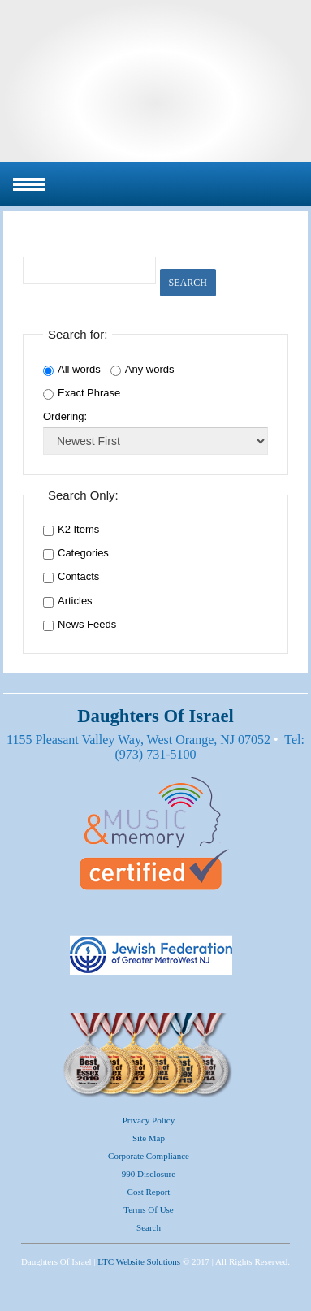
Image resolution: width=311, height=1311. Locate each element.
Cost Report (149, 1191)
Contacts (78, 576)
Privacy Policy (149, 1120)
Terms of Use (148, 1209)
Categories (83, 553)
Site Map (148, 1138)
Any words (142, 369)
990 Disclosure (148, 1174)
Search (188, 282)
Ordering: (65, 416)
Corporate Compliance (148, 1156)
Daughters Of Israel (155, 81)
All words (72, 369)
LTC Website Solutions (138, 1261)
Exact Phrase (81, 393)
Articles (75, 601)
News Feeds (87, 624)
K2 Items (78, 529)
